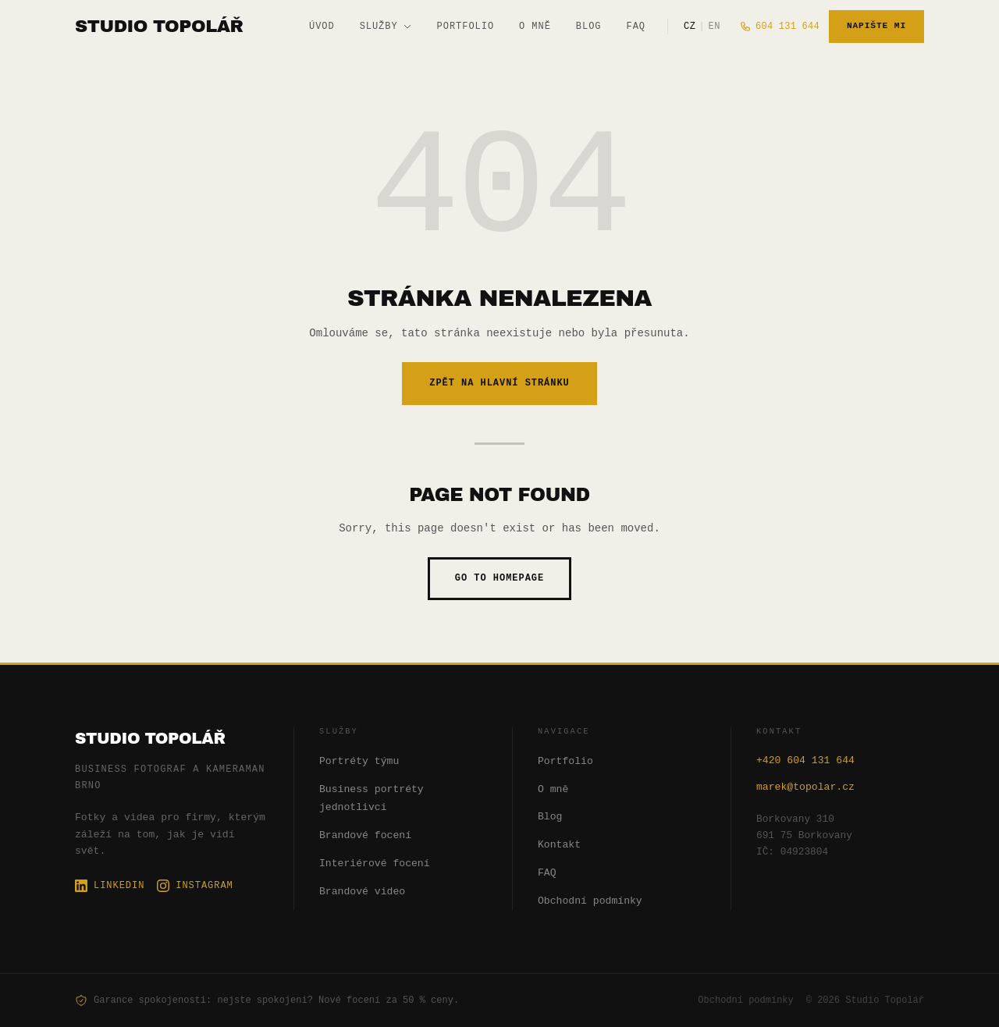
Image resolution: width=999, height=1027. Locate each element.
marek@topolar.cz (805, 787)
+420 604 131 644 (805, 761)
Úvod (322, 26)
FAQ (636, 26)
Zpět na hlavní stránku (499, 382)
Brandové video (362, 892)
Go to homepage (499, 578)
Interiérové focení (374, 864)
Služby (386, 26)
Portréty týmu (359, 762)
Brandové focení (365, 836)
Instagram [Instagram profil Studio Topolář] (195, 885)
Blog (589, 26)
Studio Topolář (150, 738)
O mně (535, 26)
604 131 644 (779, 26)
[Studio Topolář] (159, 26)
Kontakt (559, 845)
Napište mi (876, 26)
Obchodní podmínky (590, 901)
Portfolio (465, 26)
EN (714, 26)
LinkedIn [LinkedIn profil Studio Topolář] (109, 885)
